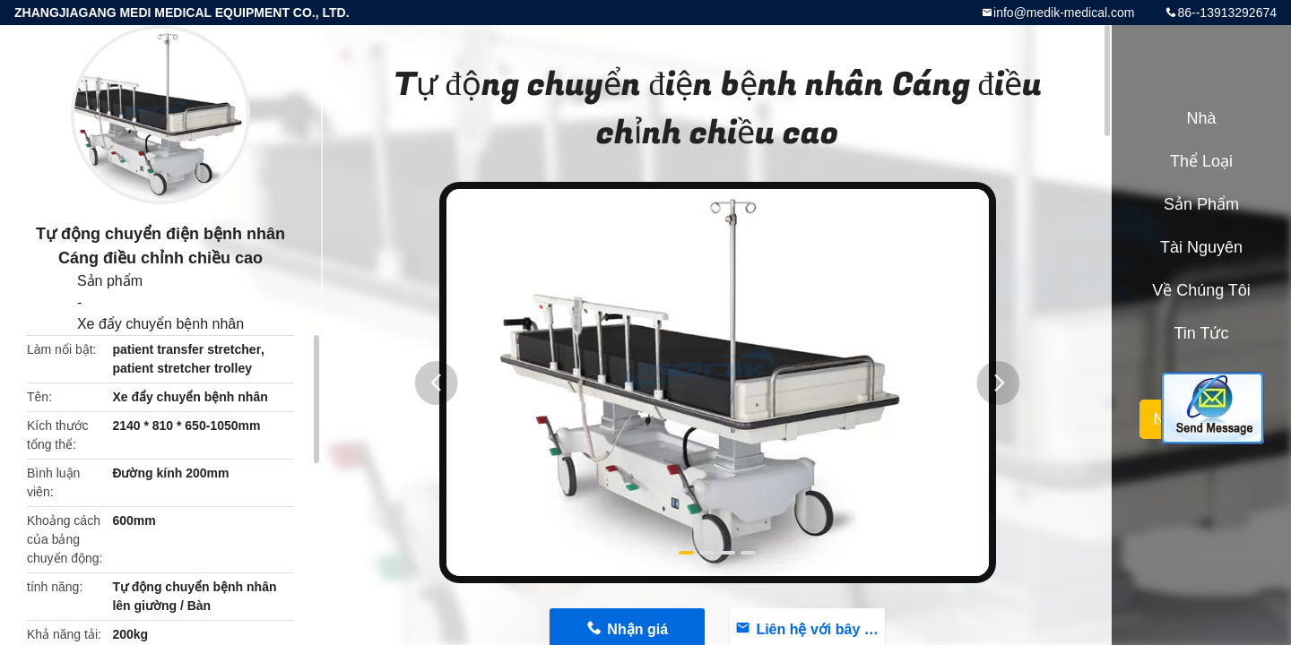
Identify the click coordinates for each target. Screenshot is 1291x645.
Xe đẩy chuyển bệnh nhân (160, 323)
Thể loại (1201, 161)
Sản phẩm (110, 280)
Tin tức (1201, 333)
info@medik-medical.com (1063, 12)
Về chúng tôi (1201, 290)
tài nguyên (1201, 247)
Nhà (1201, 118)
